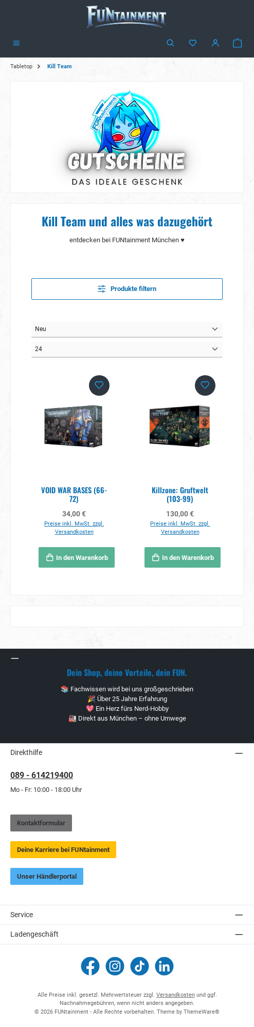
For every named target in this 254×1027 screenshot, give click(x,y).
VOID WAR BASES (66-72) (74, 494)
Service (21, 914)
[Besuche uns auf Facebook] (90, 966)
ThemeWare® (202, 1012)
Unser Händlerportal (47, 876)
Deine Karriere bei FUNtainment (63, 850)
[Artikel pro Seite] (127, 350)
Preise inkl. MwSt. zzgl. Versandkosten (74, 528)
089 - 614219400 (41, 775)
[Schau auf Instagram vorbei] (114, 966)
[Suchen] (170, 43)
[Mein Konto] (215, 43)
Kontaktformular (41, 823)
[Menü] (16, 43)
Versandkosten (175, 995)
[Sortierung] (127, 330)
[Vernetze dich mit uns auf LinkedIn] (164, 966)
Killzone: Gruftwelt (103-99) (180, 494)
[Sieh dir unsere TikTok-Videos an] (139, 966)
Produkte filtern (127, 289)
